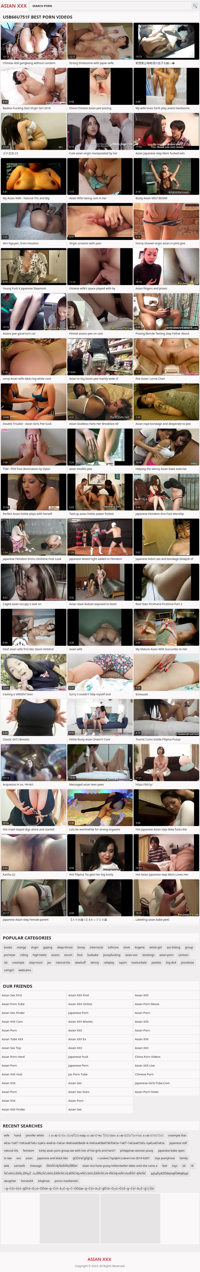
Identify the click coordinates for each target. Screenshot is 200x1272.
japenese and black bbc (52, 1158)
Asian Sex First (12, 995)
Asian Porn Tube (13, 1004)
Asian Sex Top (11, 1048)
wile (6, 1166)
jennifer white (35, 1135)
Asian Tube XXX (12, 1039)
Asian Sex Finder (13, 1013)
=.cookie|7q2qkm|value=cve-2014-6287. (123, 1158)
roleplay (109, 962)
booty (81, 947)
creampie (18, 962)
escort (68, 955)
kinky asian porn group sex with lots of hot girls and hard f (77, 1150)
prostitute (187, 962)
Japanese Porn (78, 1013)
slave (126, 947)
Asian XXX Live (145, 1065)
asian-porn (166, 955)
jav (49, 962)
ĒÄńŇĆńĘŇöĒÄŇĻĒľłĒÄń (62, 1166)
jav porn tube (77, 1074)
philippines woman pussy (136, 1150)
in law (8, 1158)
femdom (28, 1150)
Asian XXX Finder (13, 1109)
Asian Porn (9, 1030)
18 (191, 1166)
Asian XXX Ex (77, 1039)
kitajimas (44, 1181)
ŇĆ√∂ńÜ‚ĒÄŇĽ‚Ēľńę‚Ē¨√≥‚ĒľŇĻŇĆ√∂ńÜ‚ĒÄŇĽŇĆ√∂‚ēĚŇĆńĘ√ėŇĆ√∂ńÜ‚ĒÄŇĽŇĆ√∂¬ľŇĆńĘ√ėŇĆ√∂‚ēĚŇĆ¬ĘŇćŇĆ (75, 1173)
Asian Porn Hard (13, 1057)
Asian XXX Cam (12, 1021)
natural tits (11, 1150)
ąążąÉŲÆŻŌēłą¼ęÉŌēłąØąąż (169, 1173)
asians (55, 955)
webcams (25, 970)
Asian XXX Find (78, 995)
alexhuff (80, 962)
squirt (123, 962)
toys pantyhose (165, 1158)
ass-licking (173, 947)
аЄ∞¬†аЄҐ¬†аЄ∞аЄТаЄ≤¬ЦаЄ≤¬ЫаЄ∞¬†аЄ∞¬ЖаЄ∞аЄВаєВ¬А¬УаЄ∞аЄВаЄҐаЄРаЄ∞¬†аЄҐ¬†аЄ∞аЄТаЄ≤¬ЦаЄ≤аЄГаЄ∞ (84, 1143)
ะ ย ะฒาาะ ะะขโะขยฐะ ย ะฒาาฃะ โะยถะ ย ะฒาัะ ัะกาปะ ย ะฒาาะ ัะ (106, 1135)
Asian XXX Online (80, 1004)
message (36, 1166)
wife (6, 1135)
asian (29, 1158)
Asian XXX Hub (12, 1074)
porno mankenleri (66, 1181)
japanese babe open (171, 1150)
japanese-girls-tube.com (152, 1083)
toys (174, 1166)
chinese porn (144, 1074)
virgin (34, 947)
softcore (113, 947)
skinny (94, 962)
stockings (148, 955)
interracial (96, 947)
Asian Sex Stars (78, 1092)
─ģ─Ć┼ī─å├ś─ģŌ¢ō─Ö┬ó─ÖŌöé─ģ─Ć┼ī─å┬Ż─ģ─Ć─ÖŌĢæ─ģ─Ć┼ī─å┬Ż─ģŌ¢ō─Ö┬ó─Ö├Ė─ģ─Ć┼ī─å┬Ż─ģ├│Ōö (79, 1188)
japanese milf (178, 1143)
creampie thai (177, 1135)
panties (156, 962)
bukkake (92, 955)
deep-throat (65, 947)
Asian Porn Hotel (146, 1092)
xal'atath (19, 1166)
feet (164, 1166)
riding (24, 955)
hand (17, 1135)
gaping (47, 947)
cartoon (183, 955)
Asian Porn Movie (147, 1004)
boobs (8, 947)
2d (184, 1166)
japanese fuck (78, 1057)
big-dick (171, 962)
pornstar (9, 955)
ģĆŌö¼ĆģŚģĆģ (82, 1158)
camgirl (9, 970)
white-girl (156, 947)
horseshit (27, 1181)
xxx (18, 1158)
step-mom (36, 962)
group (189, 947)
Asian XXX (9, 1083)
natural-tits (63, 962)
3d (5, 962)
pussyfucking (111, 955)
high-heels (40, 955)
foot (80, 955)
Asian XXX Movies (80, 1021)
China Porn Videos (148, 1057)
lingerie (140, 947)
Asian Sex (75, 1083)
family (184, 1158)
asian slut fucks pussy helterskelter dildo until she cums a (119, 1166)
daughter (10, 1181)
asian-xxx (131, 955)
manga (21, 947)
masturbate (139, 962)
